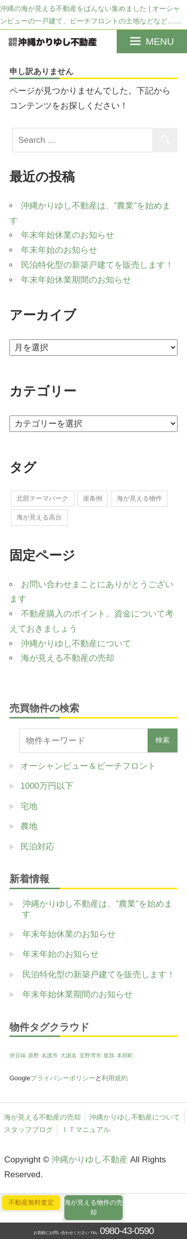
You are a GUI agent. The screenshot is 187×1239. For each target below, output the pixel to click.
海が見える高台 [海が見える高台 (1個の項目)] (39, 517)
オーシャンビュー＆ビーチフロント (88, 766)
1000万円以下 (46, 786)
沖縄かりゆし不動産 (89, 1159)
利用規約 (115, 1078)
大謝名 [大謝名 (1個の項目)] (68, 1055)
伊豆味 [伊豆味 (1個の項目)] (17, 1055)
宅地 (28, 806)
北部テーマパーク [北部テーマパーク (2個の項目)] (42, 498)
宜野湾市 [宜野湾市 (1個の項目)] (90, 1055)
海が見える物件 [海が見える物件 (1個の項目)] (139, 498)
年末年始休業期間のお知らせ (76, 280)
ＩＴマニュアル (85, 1130)
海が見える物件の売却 (93, 1207)
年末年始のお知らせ (59, 250)
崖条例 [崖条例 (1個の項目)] (92, 498)
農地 (28, 826)
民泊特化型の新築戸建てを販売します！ (97, 265)
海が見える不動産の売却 (67, 658)
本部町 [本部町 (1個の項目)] (125, 1055)
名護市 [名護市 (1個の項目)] (49, 1055)
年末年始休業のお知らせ (67, 235)
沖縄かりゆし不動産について (76, 643)
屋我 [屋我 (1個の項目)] (108, 1055)
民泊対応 (37, 846)
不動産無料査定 (31, 1202)
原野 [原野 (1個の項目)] (33, 1055)
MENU (160, 41)
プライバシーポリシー (62, 1078)
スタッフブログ (28, 1130)
